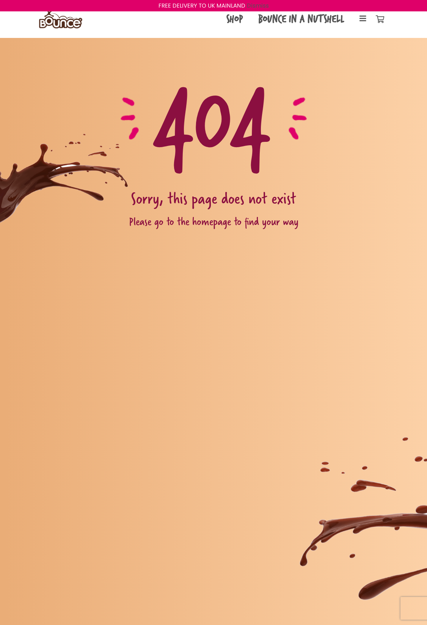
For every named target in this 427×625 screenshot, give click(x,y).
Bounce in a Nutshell (301, 19)
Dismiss (258, 5)
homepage (211, 221)
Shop (234, 19)
